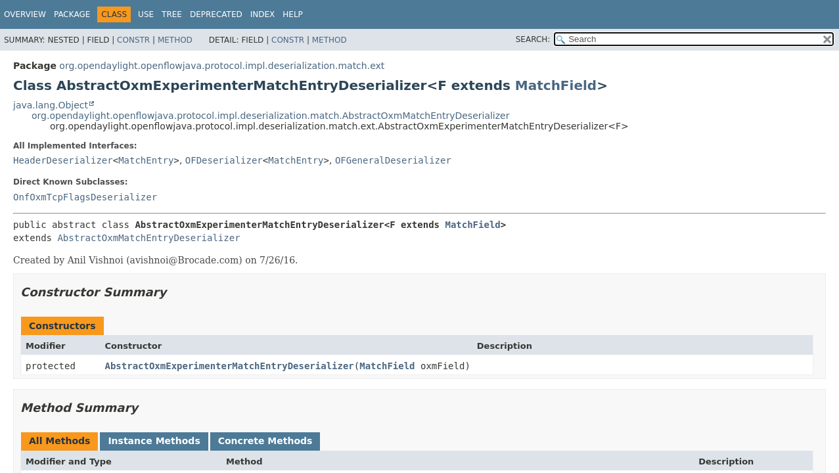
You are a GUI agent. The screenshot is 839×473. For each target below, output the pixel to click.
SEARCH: (533, 39)
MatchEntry (145, 160)
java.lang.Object (50, 105)
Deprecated (216, 14)
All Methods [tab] (59, 441)
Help (293, 14)
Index (262, 14)
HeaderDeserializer (63, 160)
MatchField (556, 85)
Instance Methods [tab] (154, 441)
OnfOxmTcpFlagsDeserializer (85, 197)
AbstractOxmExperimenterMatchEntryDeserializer (229, 366)
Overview (25, 14)
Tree (172, 14)
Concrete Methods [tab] (265, 441)
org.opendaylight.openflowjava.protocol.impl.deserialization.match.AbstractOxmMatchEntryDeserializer (270, 115)
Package (72, 14)
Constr (133, 40)
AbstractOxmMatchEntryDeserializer (148, 238)
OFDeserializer (224, 160)
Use (146, 14)
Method (175, 40)
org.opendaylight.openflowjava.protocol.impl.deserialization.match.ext (221, 65)
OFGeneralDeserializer (393, 160)
